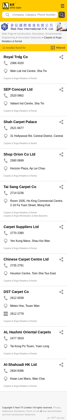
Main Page (8, 33)
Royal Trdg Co (16, 57)
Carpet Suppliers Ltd (21, 227)
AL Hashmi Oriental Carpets (27, 332)
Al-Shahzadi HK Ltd (20, 365)
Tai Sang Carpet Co (20, 187)
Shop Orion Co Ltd (19, 154)
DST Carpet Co (16, 292)
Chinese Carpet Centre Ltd (26, 259)
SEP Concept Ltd (18, 89)
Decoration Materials (29, 37)
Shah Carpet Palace (20, 122)
